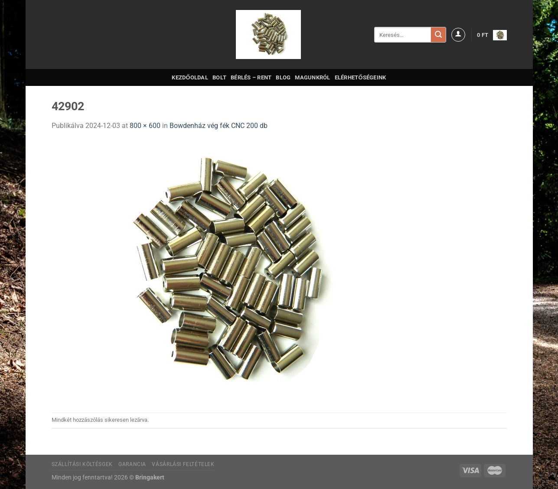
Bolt (219, 77)
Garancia (132, 464)
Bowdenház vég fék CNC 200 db (219, 125)
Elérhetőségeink (360, 77)
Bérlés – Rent (251, 77)
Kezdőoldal (190, 77)
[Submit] (438, 34)
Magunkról (312, 77)
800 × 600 (145, 125)
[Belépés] (458, 35)
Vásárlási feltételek (183, 464)
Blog (283, 77)
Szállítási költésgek (82, 464)
